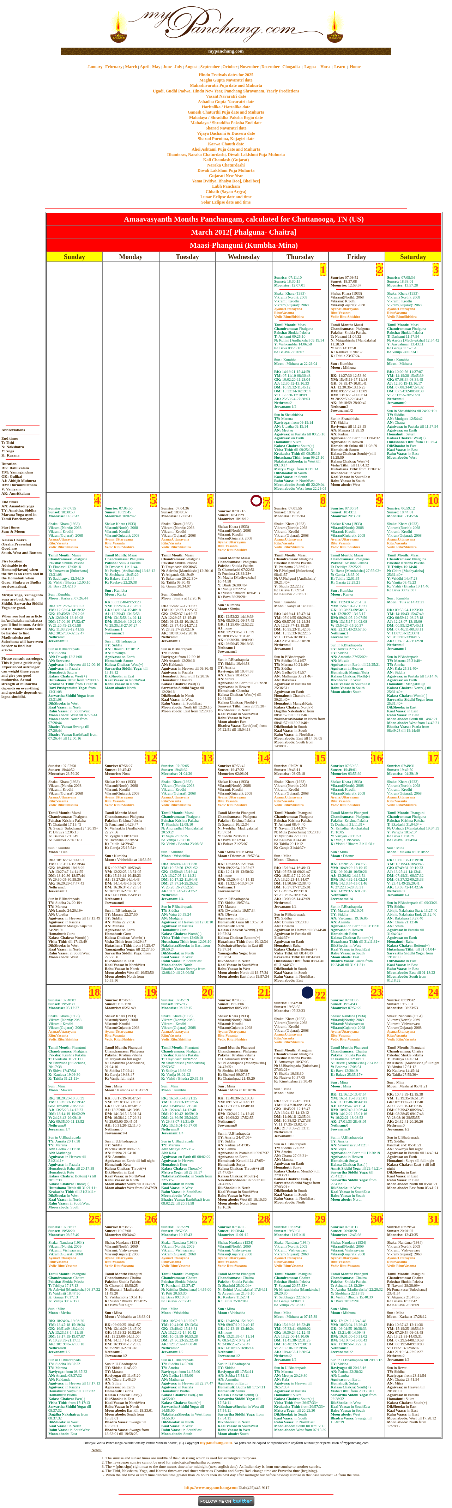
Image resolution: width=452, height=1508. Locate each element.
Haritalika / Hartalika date (226, 106)
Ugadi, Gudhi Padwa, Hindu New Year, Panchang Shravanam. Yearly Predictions (226, 91)
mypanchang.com (225, 51)
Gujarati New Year (226, 175)
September (210, 66)
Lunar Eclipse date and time (226, 196)
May (156, 66)
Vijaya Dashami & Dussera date (226, 133)
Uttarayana (288, 309)
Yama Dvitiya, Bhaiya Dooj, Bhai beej (226, 181)
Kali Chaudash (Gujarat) (226, 159)
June (167, 66)
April (144, 66)
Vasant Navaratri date (226, 96)
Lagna (310, 66)
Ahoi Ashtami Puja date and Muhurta (226, 149)
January (95, 66)
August (191, 66)
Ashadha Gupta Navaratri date (226, 101)
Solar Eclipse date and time (226, 202)
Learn (339, 66)
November (249, 66)
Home (355, 66)
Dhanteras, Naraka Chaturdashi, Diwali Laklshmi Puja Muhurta (226, 154)
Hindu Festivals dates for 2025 (226, 74)
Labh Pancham (226, 186)
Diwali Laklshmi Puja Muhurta (226, 170)
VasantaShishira (289, 315)
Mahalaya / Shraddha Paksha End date (226, 122)
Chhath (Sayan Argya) (226, 191)
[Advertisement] (84, 24)
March (131, 66)
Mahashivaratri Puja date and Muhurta (226, 85)
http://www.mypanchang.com (210, 1487)
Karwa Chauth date (226, 143)
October (230, 66)
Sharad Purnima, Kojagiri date (226, 138)
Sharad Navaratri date (226, 128)
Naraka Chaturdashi (226, 165)
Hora (325, 66)
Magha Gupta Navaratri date (225, 80)
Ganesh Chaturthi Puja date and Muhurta (226, 112)
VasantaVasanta (345, 1037)
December (270, 66)
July (178, 66)
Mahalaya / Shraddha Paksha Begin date (226, 117)
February (113, 66)
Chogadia (291, 66)
